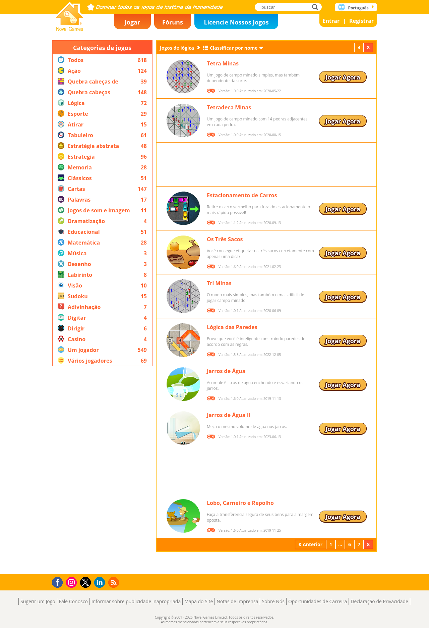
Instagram (72, 582)
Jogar (132, 22)
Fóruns (172, 22)
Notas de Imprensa (237, 601)
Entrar (331, 20)
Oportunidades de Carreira (317, 601)
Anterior (360, 47)
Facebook (59, 581)
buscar (317, 7)
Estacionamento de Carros (242, 195)
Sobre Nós (273, 601)
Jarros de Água (226, 371)
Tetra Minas (223, 63)
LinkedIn (101, 582)
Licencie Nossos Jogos (236, 22)
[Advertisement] (102, 470)
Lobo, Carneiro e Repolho (240, 503)
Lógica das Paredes (232, 327)
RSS (114, 582)
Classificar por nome (234, 48)
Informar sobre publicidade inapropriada (136, 601)
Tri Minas (219, 283)
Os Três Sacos (225, 239)
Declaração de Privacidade (379, 601)
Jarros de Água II (228, 415)
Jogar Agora (342, 77)
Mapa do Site (198, 601)
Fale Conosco (73, 601)
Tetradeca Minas (229, 107)
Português (358, 8)
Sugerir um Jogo (37, 601)
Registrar (361, 20)
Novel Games (69, 14)
